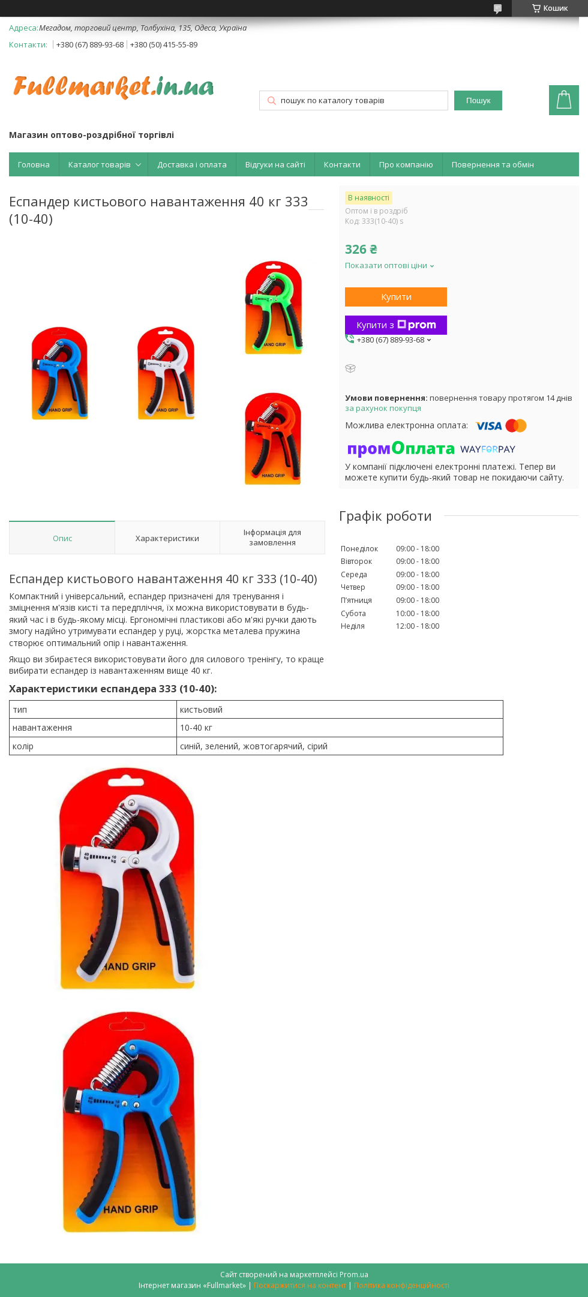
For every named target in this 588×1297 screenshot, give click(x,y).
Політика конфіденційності (401, 1285)
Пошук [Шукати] (478, 100)
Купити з (396, 325)
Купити (396, 296)
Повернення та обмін (493, 164)
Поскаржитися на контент (300, 1285)
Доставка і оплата (192, 164)
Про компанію (406, 164)
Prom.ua (354, 1274)
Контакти (342, 164)
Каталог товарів (99, 164)
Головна (34, 164)
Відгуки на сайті (275, 164)
